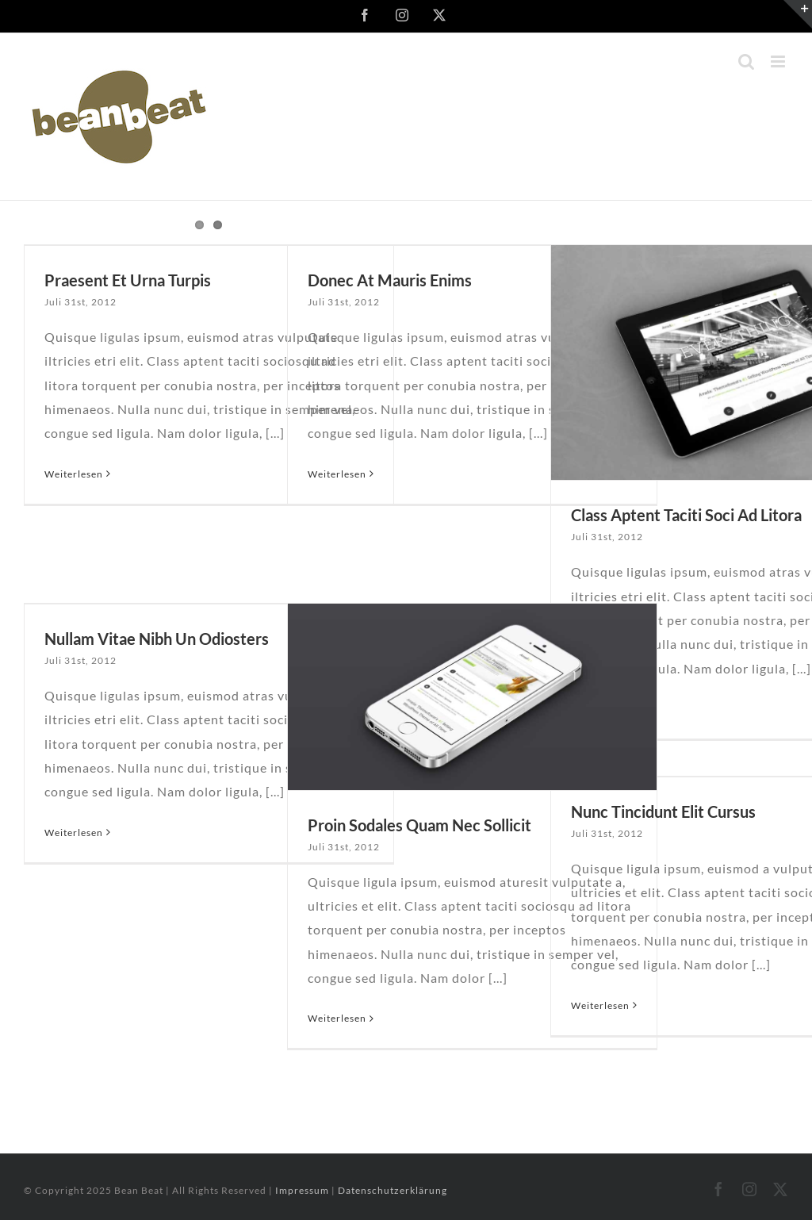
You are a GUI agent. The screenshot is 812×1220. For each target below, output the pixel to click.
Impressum (303, 1190)
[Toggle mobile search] (746, 61)
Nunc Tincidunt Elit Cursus (663, 811)
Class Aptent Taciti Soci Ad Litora (686, 514)
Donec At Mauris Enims (390, 280)
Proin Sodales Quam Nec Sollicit (419, 824)
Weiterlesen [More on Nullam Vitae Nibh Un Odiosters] (73, 832)
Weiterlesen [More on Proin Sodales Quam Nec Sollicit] (337, 1018)
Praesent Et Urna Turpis (127, 280)
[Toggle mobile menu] (779, 61)
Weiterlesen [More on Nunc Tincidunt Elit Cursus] (600, 1005)
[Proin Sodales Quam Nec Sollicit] (472, 697)
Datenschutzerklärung (392, 1190)
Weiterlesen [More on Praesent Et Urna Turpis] (73, 474)
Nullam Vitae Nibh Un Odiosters (156, 638)
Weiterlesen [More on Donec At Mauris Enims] (337, 474)
